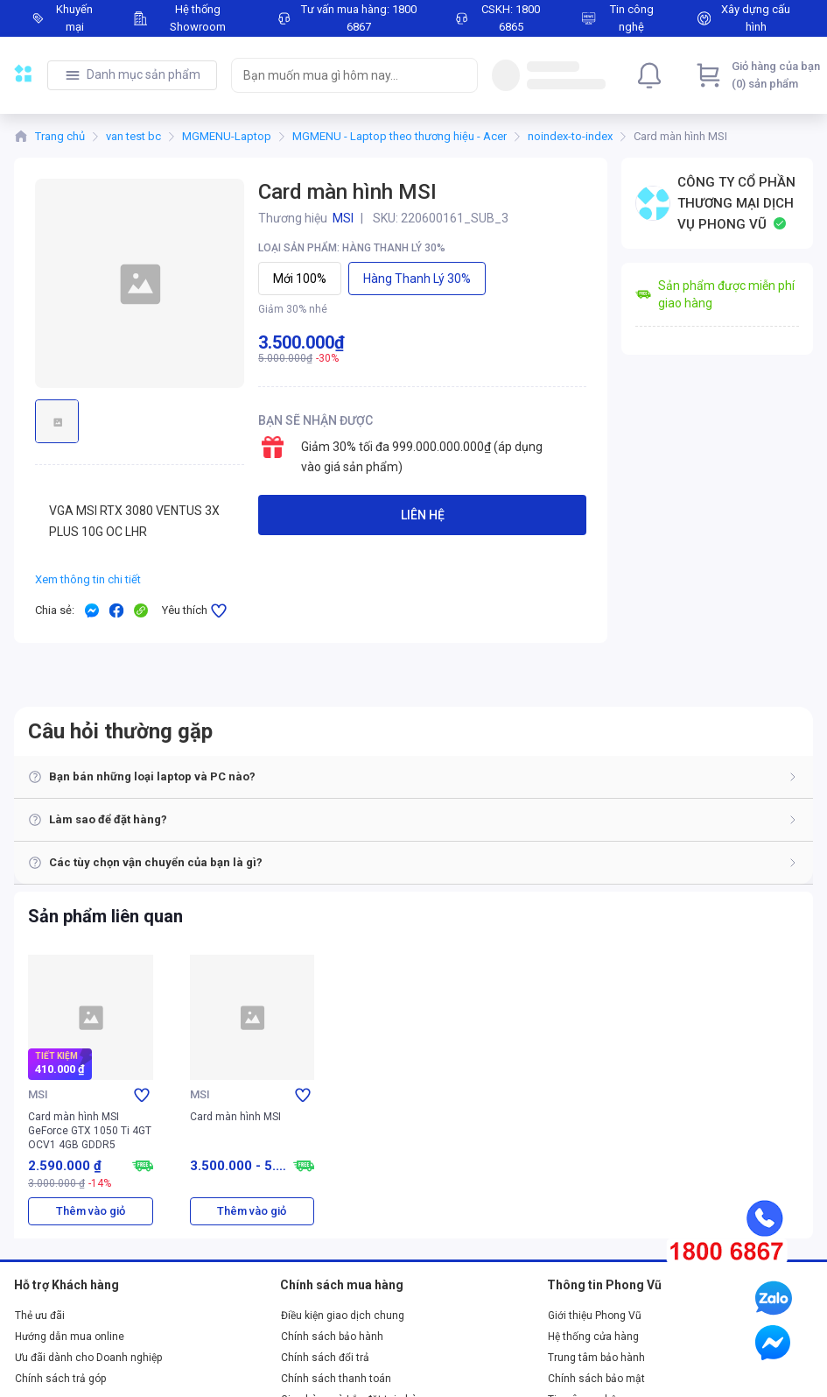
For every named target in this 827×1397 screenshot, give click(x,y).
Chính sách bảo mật (596, 1378)
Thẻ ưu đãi (40, 1315)
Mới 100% (299, 279)
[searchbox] (339, 75)
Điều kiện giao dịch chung (342, 1315)
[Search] (460, 75)
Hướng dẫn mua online (69, 1336)
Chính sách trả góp (60, 1378)
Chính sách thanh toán (336, 1378)
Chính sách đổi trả (325, 1357)
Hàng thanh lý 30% (417, 279)
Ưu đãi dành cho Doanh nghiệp (88, 1357)
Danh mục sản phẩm (143, 74)
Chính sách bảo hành (332, 1336)
